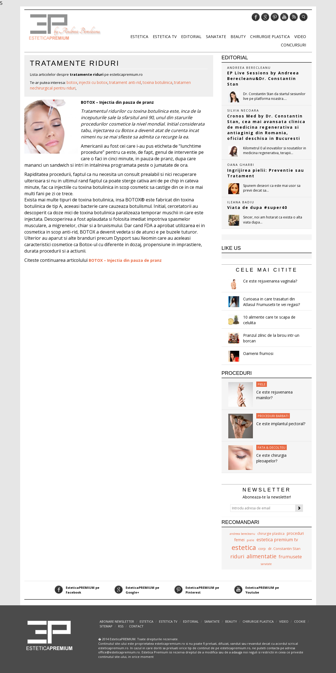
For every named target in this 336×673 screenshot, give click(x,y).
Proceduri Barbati (273, 416)
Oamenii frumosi (258, 353)
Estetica (139, 36)
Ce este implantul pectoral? (280, 423)
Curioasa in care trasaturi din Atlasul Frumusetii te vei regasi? (271, 301)
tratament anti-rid (125, 82)
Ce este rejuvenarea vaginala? (270, 281)
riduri (237, 556)
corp (262, 548)
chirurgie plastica (271, 533)
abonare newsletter (117, 621)
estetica (244, 547)
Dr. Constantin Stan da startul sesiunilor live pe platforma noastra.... (274, 96)
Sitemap (106, 626)
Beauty (238, 36)
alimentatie (261, 556)
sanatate (266, 564)
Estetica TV (165, 36)
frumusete (290, 556)
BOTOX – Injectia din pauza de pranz (117, 102)
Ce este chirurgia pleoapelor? (271, 458)
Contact (136, 626)
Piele (261, 384)
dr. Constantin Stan (284, 548)
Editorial (191, 36)
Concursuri (293, 45)
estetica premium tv (277, 539)
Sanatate (216, 36)
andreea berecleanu (242, 534)
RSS (120, 626)
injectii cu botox (93, 82)
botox (72, 82)
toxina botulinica (157, 82)
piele (250, 540)
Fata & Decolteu (271, 447)
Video (300, 36)
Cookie (300, 621)
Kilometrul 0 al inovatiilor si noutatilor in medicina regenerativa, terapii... (274, 150)
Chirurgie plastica (270, 36)
